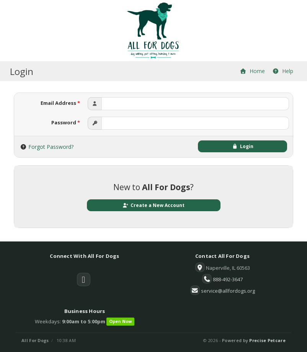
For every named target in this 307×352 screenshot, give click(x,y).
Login (242, 146)
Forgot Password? (50, 146)
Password (65, 122)
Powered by (254, 340)
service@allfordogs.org (228, 290)
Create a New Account (153, 205)
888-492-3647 (228, 279)
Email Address (60, 102)
